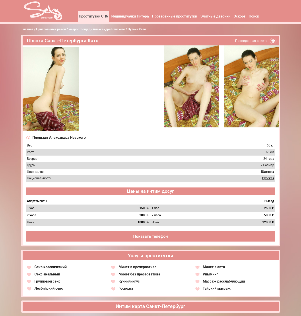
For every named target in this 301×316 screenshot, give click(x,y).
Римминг (210, 274)
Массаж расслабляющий (224, 281)
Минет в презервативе (138, 267)
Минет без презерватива (139, 274)
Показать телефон (150, 236)
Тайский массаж (217, 288)
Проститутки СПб (93, 16)
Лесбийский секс (49, 288)
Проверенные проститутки (174, 16)
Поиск (254, 16)
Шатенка (267, 172)
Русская (268, 178)
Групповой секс (47, 281)
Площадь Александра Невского (59, 137)
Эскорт (239, 16)
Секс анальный (47, 274)
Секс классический (51, 267)
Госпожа (126, 288)
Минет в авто (214, 267)
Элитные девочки (215, 16)
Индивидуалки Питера (130, 16)
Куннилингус (129, 281)
